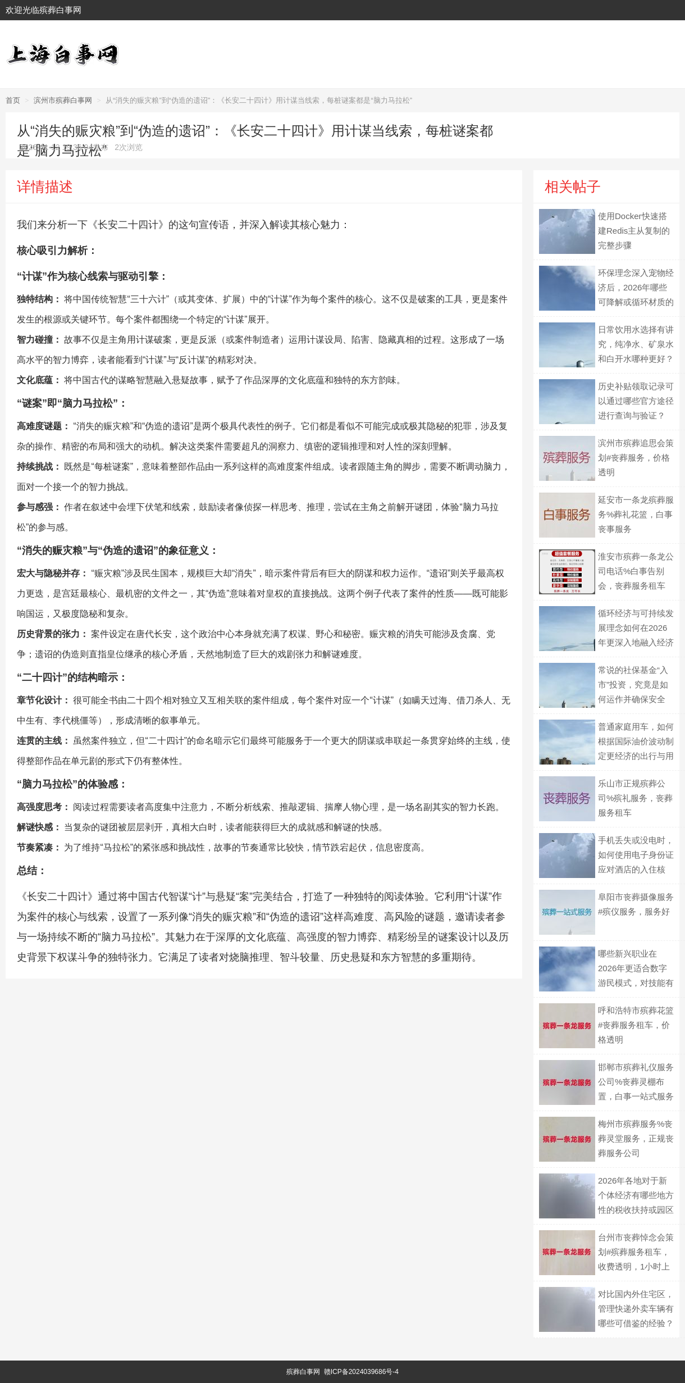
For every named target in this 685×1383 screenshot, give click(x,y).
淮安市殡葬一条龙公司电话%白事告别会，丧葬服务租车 (636, 571)
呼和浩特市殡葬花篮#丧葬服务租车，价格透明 (636, 1025)
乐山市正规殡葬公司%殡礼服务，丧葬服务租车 (635, 798)
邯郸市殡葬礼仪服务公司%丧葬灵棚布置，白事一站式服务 (636, 1081)
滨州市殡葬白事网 (63, 100)
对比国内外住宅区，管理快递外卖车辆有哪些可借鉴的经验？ (636, 1308)
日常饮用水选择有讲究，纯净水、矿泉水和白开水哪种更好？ (636, 344)
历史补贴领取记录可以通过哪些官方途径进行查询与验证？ (636, 400)
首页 (13, 100)
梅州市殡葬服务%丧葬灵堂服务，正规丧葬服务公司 (636, 1138)
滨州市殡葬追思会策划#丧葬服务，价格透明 (636, 457)
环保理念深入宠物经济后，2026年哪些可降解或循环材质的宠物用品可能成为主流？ (636, 302)
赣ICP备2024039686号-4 (361, 1372)
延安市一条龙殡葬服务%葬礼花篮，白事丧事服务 (636, 514)
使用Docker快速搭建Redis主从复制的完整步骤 (634, 230)
